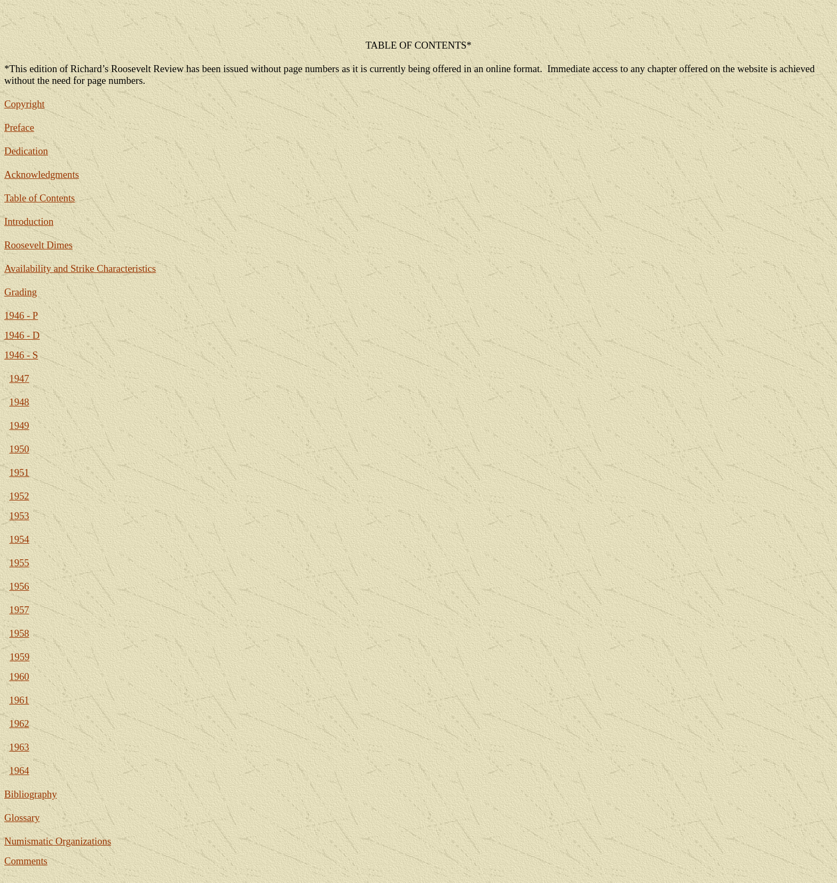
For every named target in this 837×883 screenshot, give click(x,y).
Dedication (26, 151)
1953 (19, 515)
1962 (19, 723)
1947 (19, 378)
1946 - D (22, 335)
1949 (19, 425)
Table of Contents (39, 198)
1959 (19, 656)
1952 (19, 496)
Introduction (28, 221)
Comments (26, 860)
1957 (19, 609)
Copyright (24, 104)
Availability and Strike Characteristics (80, 268)
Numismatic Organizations (57, 841)
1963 (19, 747)
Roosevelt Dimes (38, 245)
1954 (19, 539)
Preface (19, 127)
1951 (19, 472)
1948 (19, 402)
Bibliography (30, 794)
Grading (20, 292)
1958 (19, 633)
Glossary (22, 817)
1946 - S (21, 355)
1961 (19, 700)
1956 (19, 586)
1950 (19, 449)
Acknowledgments (41, 174)
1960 (19, 676)
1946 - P (21, 315)
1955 (19, 562)
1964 (19, 770)
